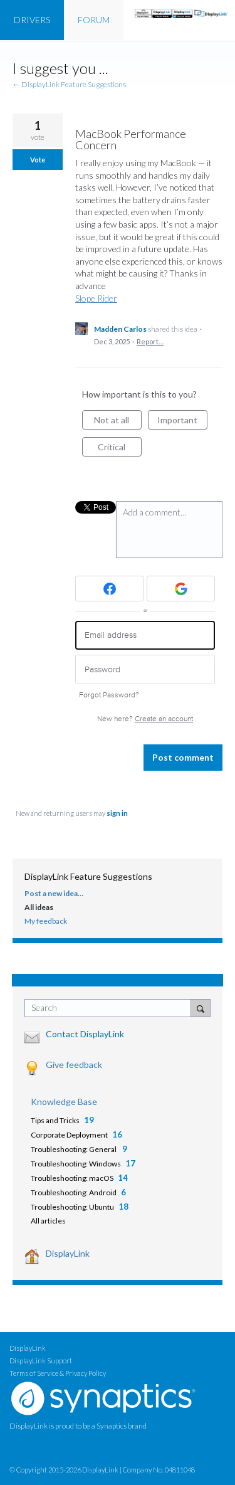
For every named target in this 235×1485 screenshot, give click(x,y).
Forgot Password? (109, 695)
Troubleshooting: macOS (72, 1178)
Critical (120, 449)
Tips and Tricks (55, 1120)
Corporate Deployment (69, 1134)
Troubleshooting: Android (74, 1192)
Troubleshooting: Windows (76, 1163)
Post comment (183, 757)
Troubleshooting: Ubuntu (72, 1207)
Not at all (118, 422)
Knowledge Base (64, 1101)
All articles (48, 1220)
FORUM (94, 19)
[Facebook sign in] (109, 588)
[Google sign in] (181, 588)
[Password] (145, 669)
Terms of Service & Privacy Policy (57, 1373)
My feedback (45, 921)
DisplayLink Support (40, 1360)
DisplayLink (68, 1253)
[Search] (201, 1008)
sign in (117, 813)
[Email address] (145, 635)
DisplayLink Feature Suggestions (88, 876)
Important (182, 422)
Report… (150, 341)
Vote (37, 160)
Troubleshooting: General (74, 1149)
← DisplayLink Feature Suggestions (69, 84)
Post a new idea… (53, 893)
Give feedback (74, 1064)
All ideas (38, 907)
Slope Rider (96, 298)
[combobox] (111, 1008)
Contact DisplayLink (85, 1033)
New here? (145, 719)
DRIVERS (32, 19)
